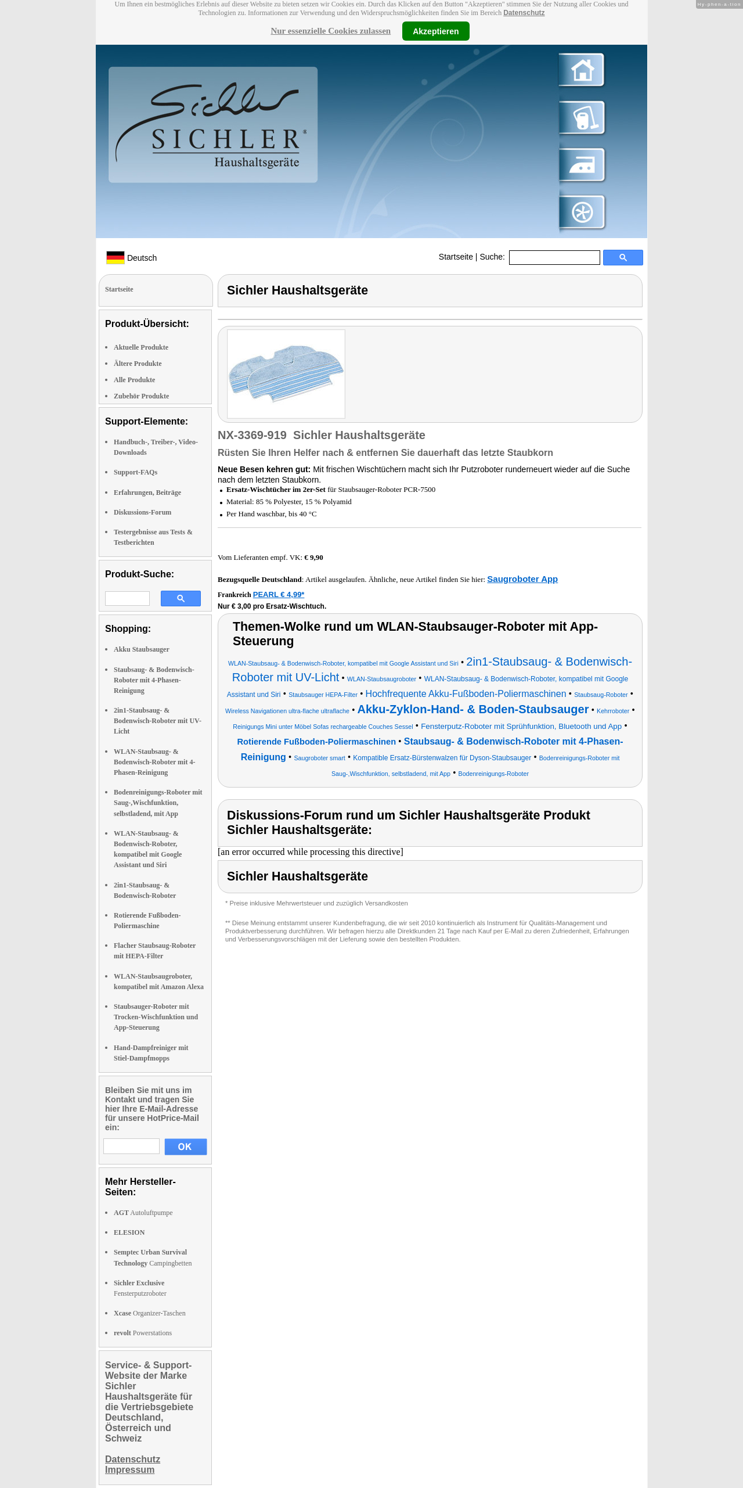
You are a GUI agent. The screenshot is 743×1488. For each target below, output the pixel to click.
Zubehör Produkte (141, 396)
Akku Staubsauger (141, 649)
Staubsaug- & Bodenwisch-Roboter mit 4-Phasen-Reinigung (154, 680)
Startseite (456, 256)
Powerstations (143, 1333)
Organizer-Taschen (150, 1313)
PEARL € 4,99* (279, 594)
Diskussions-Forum (142, 512)
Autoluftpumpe (143, 1213)
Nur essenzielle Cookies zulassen (330, 30)
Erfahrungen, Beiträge (147, 492)
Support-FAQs (135, 472)
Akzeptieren (436, 30)
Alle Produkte (134, 380)
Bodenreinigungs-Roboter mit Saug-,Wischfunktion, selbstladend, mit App (158, 802)
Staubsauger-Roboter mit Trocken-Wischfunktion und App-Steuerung (156, 1016)
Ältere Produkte (138, 364)
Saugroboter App (522, 579)
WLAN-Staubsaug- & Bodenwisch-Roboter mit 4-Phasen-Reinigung (154, 762)
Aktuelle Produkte (141, 347)
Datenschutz (523, 13)
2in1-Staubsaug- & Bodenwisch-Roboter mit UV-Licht (157, 720)
